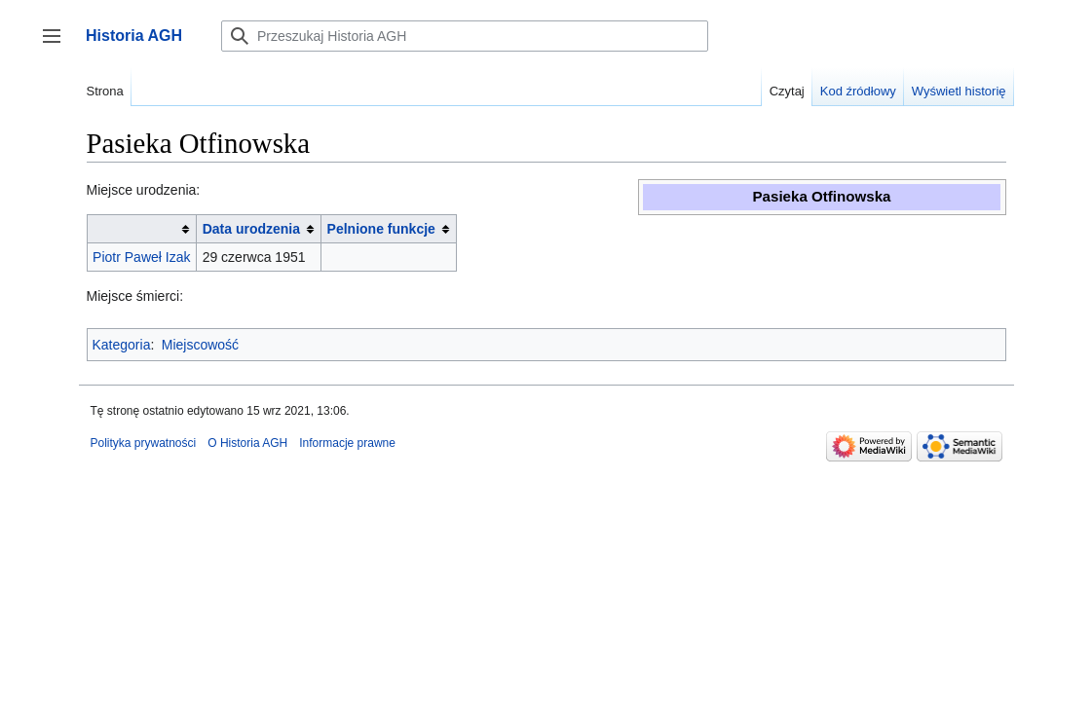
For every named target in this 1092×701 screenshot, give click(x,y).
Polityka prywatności (144, 443)
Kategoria (122, 344)
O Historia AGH (247, 443)
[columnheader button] (142, 229)
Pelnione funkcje (381, 229)
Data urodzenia (251, 229)
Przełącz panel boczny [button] (58, 45)
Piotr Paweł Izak (141, 257)
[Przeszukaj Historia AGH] (464, 36)
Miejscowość (200, 344)
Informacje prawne (347, 443)
